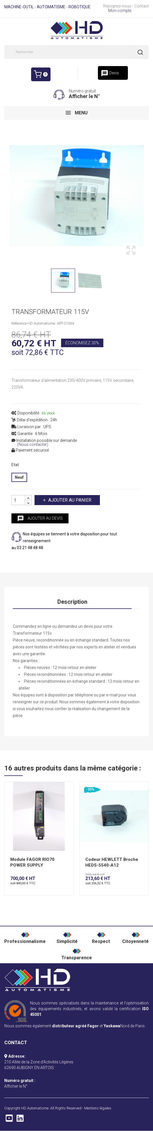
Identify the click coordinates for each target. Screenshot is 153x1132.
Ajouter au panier (69, 500)
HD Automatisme (35, 1108)
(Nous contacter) (32, 444)
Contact (141, 6)
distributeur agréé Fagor (75, 1026)
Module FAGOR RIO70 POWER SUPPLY (32, 862)
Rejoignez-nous (117, 6)
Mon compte (119, 10)
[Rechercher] (76, 52)
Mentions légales (97, 1108)
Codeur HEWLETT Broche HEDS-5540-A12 (111, 862)
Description (72, 601)
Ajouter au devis (40, 518)
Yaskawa (112, 1026)
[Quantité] (18, 500)
